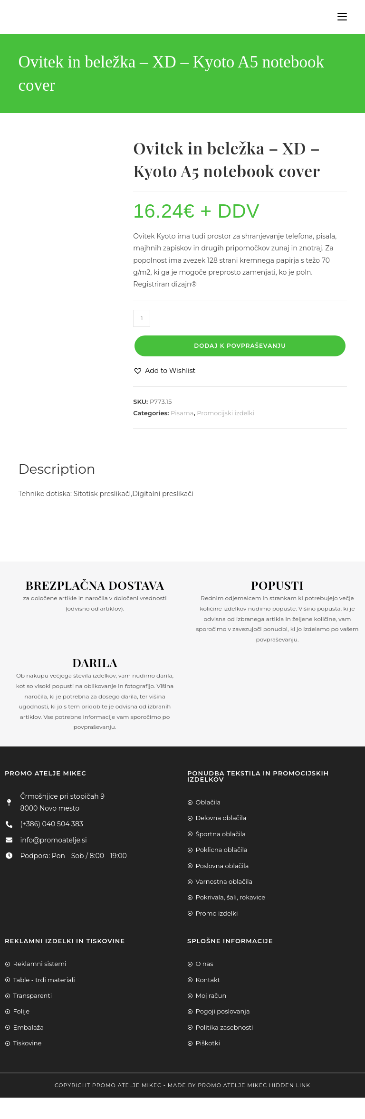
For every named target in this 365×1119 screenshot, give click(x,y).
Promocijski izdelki (225, 413)
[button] (164, 371)
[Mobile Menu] (338, 16)
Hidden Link (289, 1085)
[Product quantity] (141, 318)
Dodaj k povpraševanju (240, 345)
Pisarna (182, 413)
